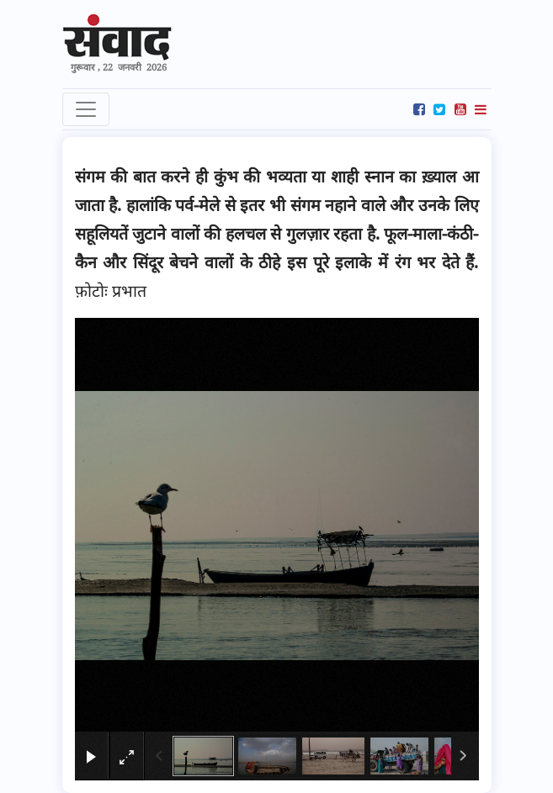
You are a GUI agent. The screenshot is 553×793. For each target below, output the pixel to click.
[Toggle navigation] (85, 109)
